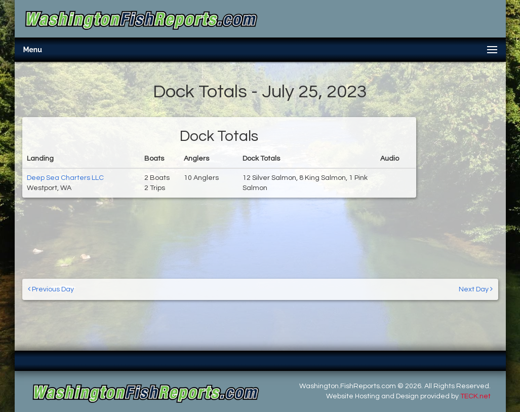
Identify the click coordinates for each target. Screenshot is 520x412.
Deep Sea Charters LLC (65, 177)
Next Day (476, 289)
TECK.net (475, 396)
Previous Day (51, 289)
